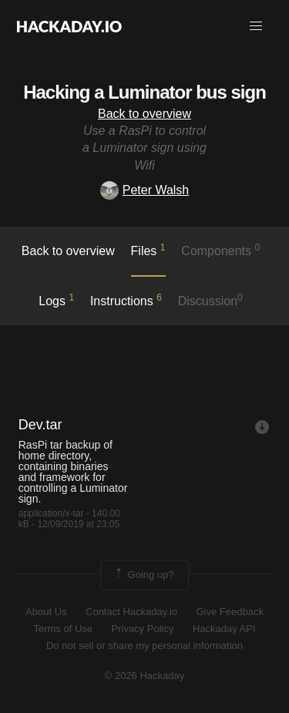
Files (148, 249)
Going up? (143, 575)
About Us (45, 611)
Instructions (126, 300)
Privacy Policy (143, 628)
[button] (256, 26)
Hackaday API (224, 628)
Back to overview (144, 113)
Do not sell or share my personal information (144, 645)
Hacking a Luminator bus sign (144, 92)
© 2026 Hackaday (145, 675)
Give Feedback (229, 611)
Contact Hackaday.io (131, 611)
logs (56, 300)
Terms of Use (62, 628)
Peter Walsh (145, 190)
